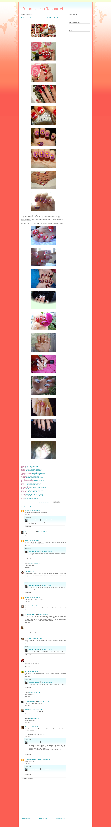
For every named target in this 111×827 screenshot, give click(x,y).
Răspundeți (27, 514)
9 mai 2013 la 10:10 (46, 769)
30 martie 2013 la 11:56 (35, 510)
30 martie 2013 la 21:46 (37, 638)
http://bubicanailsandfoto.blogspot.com (34, 759)
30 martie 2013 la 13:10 (35, 540)
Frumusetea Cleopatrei (42, 8)
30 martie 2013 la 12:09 (47, 519)
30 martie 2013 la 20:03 (47, 585)
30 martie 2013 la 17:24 (35, 597)
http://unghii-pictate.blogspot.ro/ (33, 472)
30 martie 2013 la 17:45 (33, 605)
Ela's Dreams (28, 638)
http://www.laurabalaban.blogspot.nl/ (38, 487)
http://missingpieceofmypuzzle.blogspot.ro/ (35, 494)
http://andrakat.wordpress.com (33, 497)
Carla (26, 605)
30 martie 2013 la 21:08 (32, 627)
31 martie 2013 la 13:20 (37, 659)
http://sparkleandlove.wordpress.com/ (34, 477)
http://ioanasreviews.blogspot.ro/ (38, 473)
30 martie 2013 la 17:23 (33, 571)
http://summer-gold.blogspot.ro (34, 476)
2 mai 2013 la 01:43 (33, 726)
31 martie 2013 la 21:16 (43, 701)
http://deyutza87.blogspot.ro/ (33, 474)
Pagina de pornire (43, 818)
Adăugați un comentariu (27, 778)
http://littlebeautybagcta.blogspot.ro (33, 483)
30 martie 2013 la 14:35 (34, 563)
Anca (26, 571)
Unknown (27, 510)
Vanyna (26, 726)
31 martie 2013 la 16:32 (33, 671)
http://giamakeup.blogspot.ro (33, 466)
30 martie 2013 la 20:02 (43, 614)
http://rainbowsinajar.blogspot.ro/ (35, 490)
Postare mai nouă (26, 818)
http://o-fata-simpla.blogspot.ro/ (32, 467)
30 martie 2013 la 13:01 (43, 531)
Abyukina (27, 540)
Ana (26, 627)
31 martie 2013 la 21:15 (47, 682)
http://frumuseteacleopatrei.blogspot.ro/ (34, 488)
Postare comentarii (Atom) (47, 822)
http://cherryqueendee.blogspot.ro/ (33, 470)
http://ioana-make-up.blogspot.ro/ (33, 493)
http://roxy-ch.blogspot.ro (38, 480)
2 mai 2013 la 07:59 (46, 742)
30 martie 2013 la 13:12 (47, 551)
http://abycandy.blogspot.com (31, 498)
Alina (26, 671)
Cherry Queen (28, 659)
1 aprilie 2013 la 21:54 (37, 709)
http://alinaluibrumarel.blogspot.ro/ (33, 484)
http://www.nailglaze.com (31, 486)
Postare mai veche (60, 818)
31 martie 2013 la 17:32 (34, 692)
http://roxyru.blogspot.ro (32, 481)
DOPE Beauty (28, 709)
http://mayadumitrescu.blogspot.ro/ (38, 479)
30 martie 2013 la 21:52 (47, 649)
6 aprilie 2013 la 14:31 (34, 718)
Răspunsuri (29, 517)
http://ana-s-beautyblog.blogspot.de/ (36, 495)
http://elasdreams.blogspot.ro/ (33, 491)
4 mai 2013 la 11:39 (48, 759)
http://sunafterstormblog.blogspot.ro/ (34, 469)
